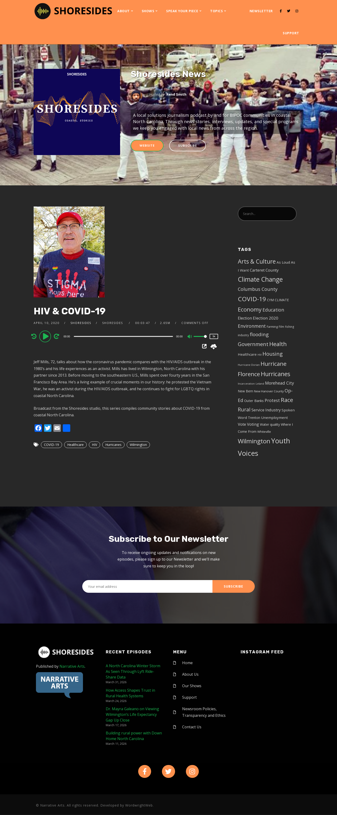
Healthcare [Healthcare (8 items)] (247, 354)
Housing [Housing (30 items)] (273, 353)
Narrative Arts (72, 666)
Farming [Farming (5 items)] (272, 326)
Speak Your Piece (182, 11)
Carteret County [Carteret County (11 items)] (264, 270)
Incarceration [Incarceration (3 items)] (246, 383)
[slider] (123, 336)
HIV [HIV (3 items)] (260, 354)
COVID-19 (51, 444)
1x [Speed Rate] (213, 336)
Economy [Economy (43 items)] (250, 309)
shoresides (81, 323)
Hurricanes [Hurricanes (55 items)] (275, 374)
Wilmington (138, 444)
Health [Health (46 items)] (278, 344)
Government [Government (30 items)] (253, 344)
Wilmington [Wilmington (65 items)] (254, 441)
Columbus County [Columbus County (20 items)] (258, 289)
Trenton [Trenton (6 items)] (254, 417)
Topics (216, 11)
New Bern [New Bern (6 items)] (245, 391)
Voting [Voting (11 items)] (253, 424)
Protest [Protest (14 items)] (272, 400)
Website (147, 145)
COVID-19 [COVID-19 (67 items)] (252, 299)
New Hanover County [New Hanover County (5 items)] (269, 391)
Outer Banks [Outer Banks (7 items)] (254, 400)
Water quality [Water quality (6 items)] (270, 424)
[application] (124, 336)
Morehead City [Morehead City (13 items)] (279, 383)
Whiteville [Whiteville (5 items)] (264, 431)
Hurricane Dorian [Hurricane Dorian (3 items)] (249, 365)
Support (291, 33)
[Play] (46, 336)
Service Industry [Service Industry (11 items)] (266, 410)
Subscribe (187, 145)
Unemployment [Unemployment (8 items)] (274, 417)
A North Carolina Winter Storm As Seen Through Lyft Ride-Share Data (133, 671)
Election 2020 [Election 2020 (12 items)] (265, 318)
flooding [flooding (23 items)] (259, 334)
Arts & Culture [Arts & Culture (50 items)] (257, 261)
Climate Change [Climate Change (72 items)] (260, 279)
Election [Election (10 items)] (245, 318)
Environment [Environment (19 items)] (252, 326)
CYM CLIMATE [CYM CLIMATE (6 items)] (278, 300)
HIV (94, 444)
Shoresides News (168, 74)
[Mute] (190, 337)
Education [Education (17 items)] (273, 310)
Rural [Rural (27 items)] (244, 409)
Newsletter (261, 11)
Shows (148, 11)
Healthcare (75, 444)
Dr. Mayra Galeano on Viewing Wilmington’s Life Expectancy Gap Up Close (132, 714)
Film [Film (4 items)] (281, 326)
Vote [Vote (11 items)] (242, 424)
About (123, 11)
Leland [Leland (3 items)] (260, 383)
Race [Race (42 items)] (287, 400)
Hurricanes (113, 444)
